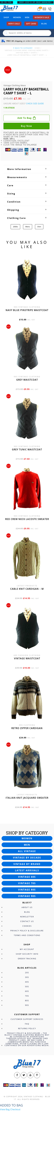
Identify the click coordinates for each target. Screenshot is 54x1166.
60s (27, 991)
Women (17, 17)
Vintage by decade (27, 857)
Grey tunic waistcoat (27, 449)
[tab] (27, 169)
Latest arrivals (27, 870)
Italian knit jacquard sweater (27, 797)
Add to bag (24, 118)
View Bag (5, 1109)
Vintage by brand (26, 864)
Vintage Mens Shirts (38, 50)
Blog (44, 23)
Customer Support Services (27, 1019)
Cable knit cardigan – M (27, 588)
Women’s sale (42, 17)
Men (27, 17)
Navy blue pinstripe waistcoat (27, 310)
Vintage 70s (27, 883)
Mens (27, 226)
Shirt (39, 226)
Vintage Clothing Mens (16, 50)
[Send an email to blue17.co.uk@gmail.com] (44, 9)
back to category (23, 48)
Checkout (15, 1109)
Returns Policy (27, 1028)
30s (27, 977)
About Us (27, 907)
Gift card (31, 23)
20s (27, 972)
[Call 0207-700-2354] (50, 9)
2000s (15, 226)
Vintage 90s (27, 896)
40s (27, 982)
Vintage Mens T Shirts (26, 52)
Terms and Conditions (27, 935)
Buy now (26, 126)
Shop (6, 17)
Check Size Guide (35, 103)
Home (37, 48)
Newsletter (27, 916)
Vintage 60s (27, 876)
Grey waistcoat (27, 379)
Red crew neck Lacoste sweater (27, 519)
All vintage (27, 851)
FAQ (27, 1024)
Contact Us (27, 921)
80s (27, 1000)
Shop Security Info (27, 954)
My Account (27, 949)
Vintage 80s (27, 889)
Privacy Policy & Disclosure (27, 930)
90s (27, 1005)
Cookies (27, 926)
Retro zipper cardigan (27, 728)
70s (27, 996)
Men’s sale (14, 23)
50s (27, 986)
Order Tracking (27, 958)
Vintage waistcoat (27, 658)
